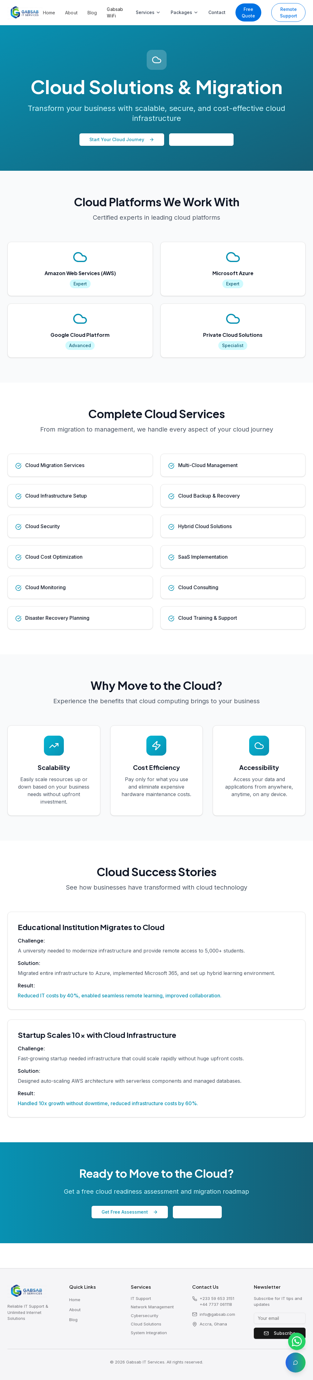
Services (148, 12)
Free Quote (248, 12)
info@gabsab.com (213, 1314)
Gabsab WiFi (115, 12)
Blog (92, 12)
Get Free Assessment (132, 1210)
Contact (216, 12)
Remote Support (288, 12)
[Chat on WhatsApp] (297, 1341)
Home (49, 12)
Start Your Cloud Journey (121, 139)
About (71, 12)
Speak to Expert (201, 139)
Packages (184, 12)
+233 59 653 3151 (217, 1298)
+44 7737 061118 (216, 1304)
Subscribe (280, 1333)
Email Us (194, 1210)
